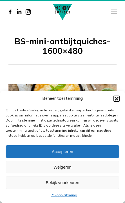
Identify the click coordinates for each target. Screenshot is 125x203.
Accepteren (62, 151)
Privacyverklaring (64, 195)
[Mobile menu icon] (113, 11)
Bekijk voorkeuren (62, 182)
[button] (116, 99)
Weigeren (62, 167)
